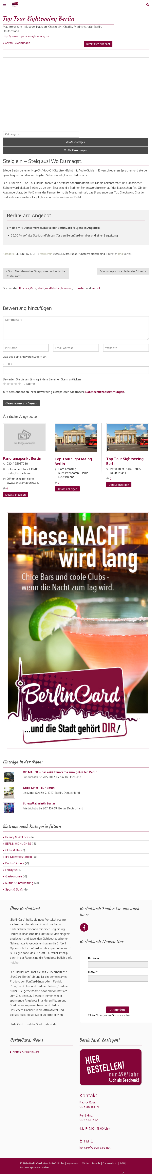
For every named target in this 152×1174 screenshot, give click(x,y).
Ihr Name (93, 955)
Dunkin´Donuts (14, 860)
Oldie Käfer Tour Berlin (39, 785)
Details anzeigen (15, 491)
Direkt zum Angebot (98, 43)
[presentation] (118, 992)
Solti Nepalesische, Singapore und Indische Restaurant (35, 270)
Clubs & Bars (13, 847)
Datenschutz (110, 1160)
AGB (122, 1160)
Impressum (73, 1160)
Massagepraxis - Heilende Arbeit (123, 268)
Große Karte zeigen (75, 148)
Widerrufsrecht (91, 1160)
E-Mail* (93, 969)
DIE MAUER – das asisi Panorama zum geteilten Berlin (60, 769)
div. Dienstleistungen (18, 854)
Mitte (66, 251)
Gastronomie (13, 873)
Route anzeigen (75, 141)
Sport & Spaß (14, 886)
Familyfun (11, 867)
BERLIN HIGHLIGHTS (27, 251)
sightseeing (98, 251)
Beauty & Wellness (17, 834)
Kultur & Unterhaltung (19, 880)
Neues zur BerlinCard (26, 1049)
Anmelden (117, 1006)
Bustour (57, 251)
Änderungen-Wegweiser (35, 1164)
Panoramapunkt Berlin (22, 455)
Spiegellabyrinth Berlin (39, 800)
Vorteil (127, 251)
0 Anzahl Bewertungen (16, 42)
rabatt (73, 251)
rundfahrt (84, 251)
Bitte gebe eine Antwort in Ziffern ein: (25, 354)
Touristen (112, 251)
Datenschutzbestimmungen (104, 389)
